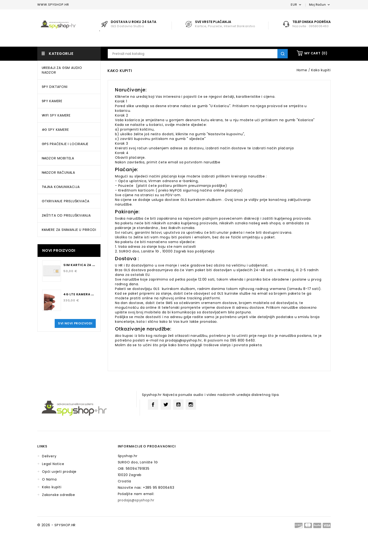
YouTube (178, 404)
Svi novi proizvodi (75, 323)
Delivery (49, 456)
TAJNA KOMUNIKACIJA (61, 186)
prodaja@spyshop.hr (136, 500)
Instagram (191, 404)
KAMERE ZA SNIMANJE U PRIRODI (69, 229)
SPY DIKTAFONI (54, 86)
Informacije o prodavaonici (147, 446)
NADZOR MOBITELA (58, 158)
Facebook (153, 404)
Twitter (166, 404)
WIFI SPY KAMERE (56, 115)
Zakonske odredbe (58, 494)
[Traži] (198, 53)
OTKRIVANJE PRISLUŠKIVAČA (65, 201)
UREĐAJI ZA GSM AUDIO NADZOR (62, 70)
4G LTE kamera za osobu (86, 294)
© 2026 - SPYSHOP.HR (56, 525)
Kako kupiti (51, 487)
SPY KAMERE (52, 101)
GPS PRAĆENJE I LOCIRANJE (65, 144)
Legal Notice (53, 464)
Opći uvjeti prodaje (59, 471)
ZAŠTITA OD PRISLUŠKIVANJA (66, 215)
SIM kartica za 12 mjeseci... (88, 265)
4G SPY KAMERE (55, 129)
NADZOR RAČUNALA (58, 172)
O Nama (49, 479)
